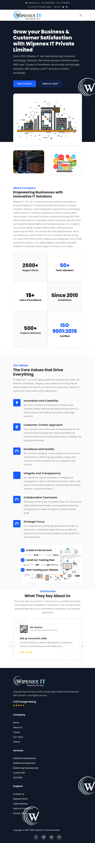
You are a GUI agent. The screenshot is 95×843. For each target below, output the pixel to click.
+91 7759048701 (63, 3)
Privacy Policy (20, 813)
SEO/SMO (18, 777)
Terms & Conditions (23, 808)
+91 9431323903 (48, 3)
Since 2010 (56, 7)
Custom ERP (19, 772)
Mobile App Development (26, 768)
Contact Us (18, 794)
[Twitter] (51, 837)
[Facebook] (36, 837)
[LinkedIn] (43, 837)
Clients (16, 741)
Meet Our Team (50, 83)
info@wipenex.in (32, 3)
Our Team (18, 737)
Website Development (24, 763)
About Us (17, 727)
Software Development (24, 758)
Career (16, 732)
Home (16, 722)
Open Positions (24, 83)
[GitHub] (59, 837)
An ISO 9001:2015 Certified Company (39, 7)
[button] (81, 15)
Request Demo (20, 798)
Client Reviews (20, 803)
